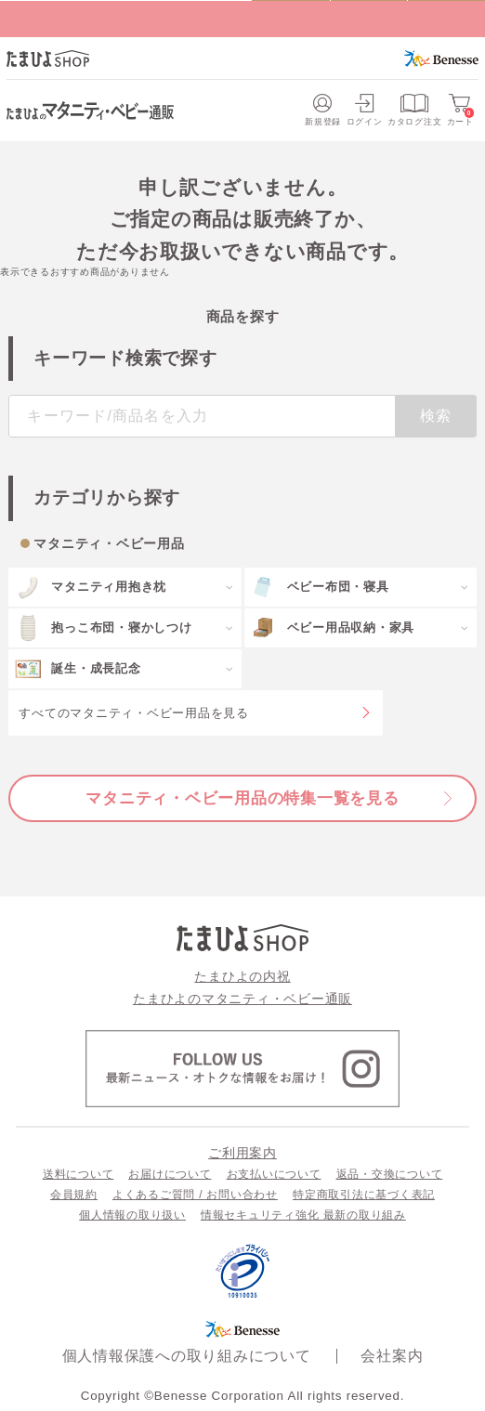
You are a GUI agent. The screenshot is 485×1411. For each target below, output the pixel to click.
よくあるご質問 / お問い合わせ (195, 1194)
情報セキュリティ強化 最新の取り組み (303, 1215)
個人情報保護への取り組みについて (186, 1355)
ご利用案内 (242, 1152)
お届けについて (169, 1174)
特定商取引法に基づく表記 (364, 1194)
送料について (78, 1174)
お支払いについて (274, 1174)
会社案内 (391, 1355)
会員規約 (74, 1194)
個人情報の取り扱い (132, 1215)
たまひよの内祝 (242, 976)
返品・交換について (389, 1174)
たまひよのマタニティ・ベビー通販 (242, 998)
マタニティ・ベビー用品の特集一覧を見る (242, 798)
